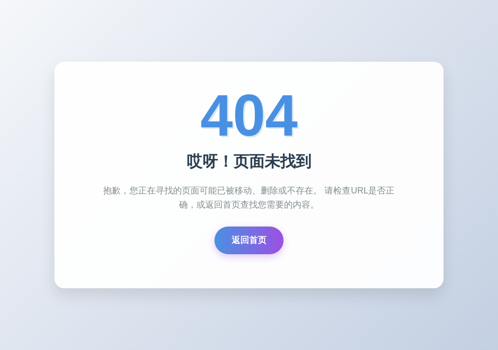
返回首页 (249, 240)
